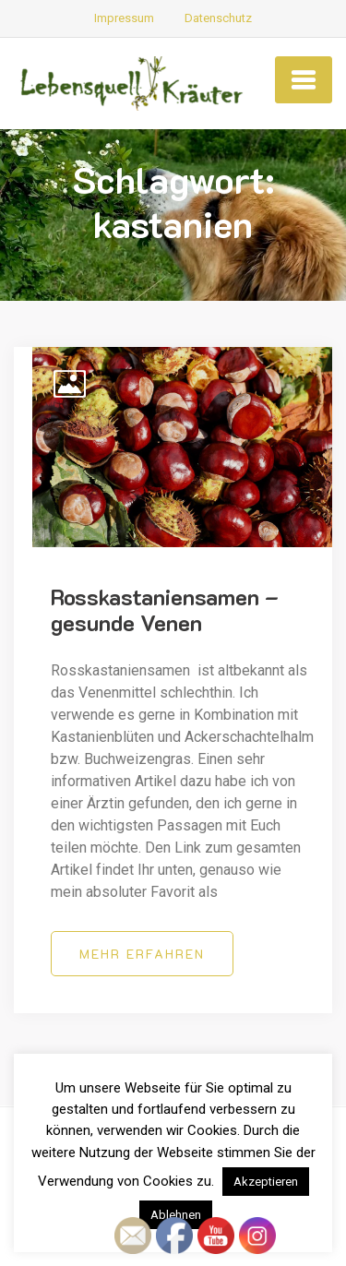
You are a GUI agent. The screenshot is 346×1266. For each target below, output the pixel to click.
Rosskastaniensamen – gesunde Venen (165, 610)
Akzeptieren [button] (265, 1181)
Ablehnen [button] (175, 1215)
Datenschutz (218, 18)
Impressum (124, 18)
